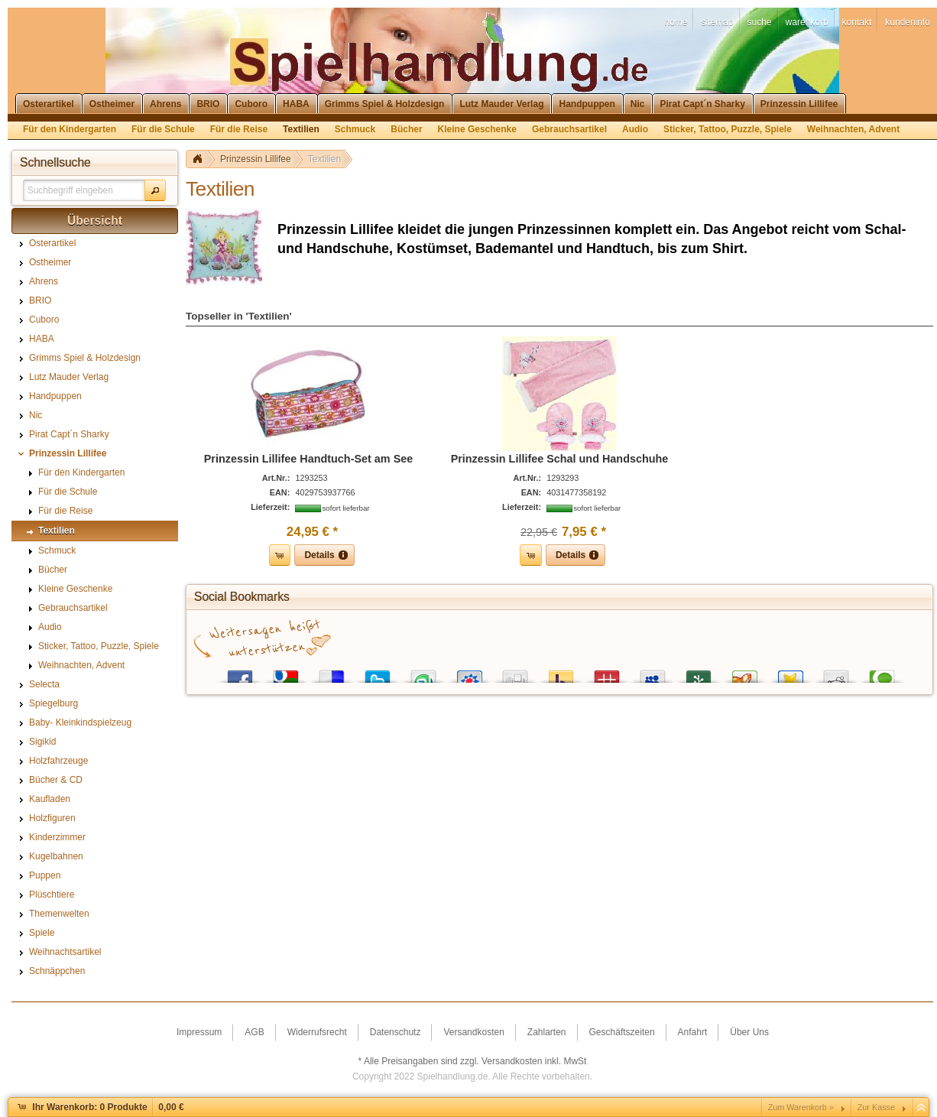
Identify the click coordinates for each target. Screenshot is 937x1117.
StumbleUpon (423, 673)
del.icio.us (332, 673)
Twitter (377, 673)
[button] (155, 190)
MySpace (653, 673)
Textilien (324, 159)
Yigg (744, 673)
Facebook (240, 673)
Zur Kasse (876, 1107)
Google (286, 673)
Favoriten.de (790, 673)
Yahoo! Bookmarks (561, 673)
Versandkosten (511, 1061)
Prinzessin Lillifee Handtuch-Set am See (308, 459)
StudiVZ (469, 673)
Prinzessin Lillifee (255, 159)
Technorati (882, 673)
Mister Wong (607, 673)
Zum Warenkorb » (801, 1107)
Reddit (836, 673)
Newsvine (698, 673)
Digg (515, 673)
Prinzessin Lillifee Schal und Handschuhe (560, 459)
